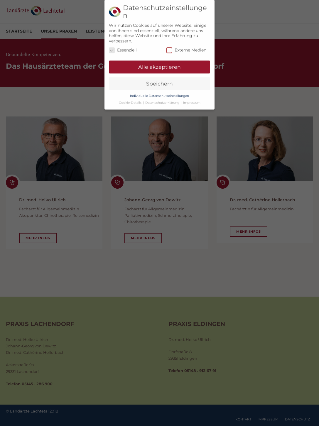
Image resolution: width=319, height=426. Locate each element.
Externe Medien (186, 47)
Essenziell (123, 47)
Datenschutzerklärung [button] (162, 100)
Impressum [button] (191, 100)
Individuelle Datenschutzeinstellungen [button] (159, 93)
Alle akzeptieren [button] (159, 64)
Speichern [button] (159, 80)
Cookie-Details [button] (130, 100)
